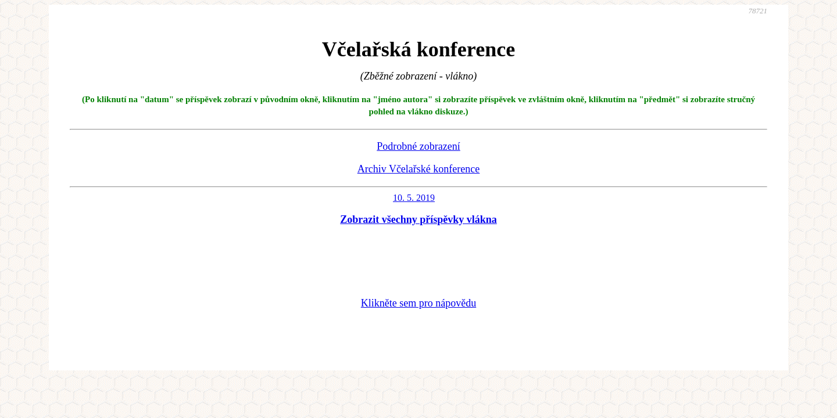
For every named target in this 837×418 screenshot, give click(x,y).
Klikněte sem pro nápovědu (418, 303)
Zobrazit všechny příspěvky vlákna (418, 219)
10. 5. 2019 (414, 198)
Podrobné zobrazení (418, 146)
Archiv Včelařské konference (418, 169)
